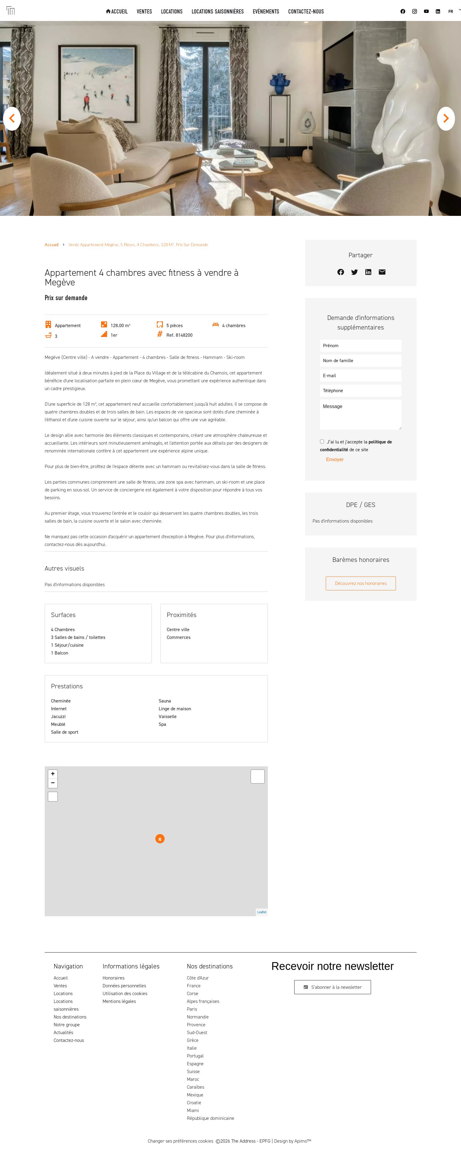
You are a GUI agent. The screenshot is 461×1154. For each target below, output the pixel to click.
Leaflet (261, 912)
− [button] (53, 783)
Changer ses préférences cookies (180, 1141)
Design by (292, 1141)
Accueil (51, 244)
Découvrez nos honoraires (361, 583)
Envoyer (335, 459)
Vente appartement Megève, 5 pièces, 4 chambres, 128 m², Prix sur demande (138, 244)
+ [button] (53, 774)
